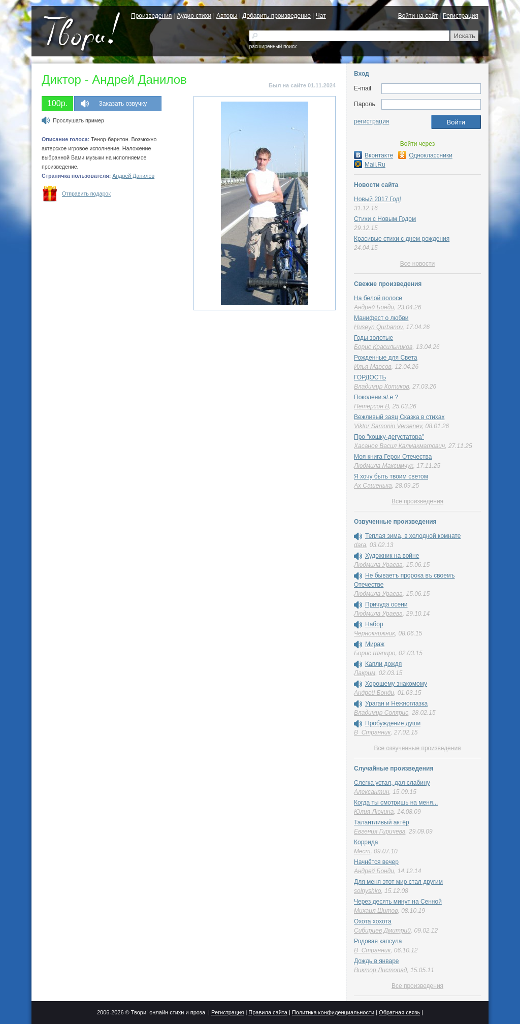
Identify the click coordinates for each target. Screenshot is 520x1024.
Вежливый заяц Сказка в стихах (399, 417)
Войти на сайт (418, 15)
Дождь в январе (376, 961)
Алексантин (371, 791)
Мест (362, 851)
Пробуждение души (392, 723)
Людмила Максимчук (383, 465)
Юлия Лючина (374, 811)
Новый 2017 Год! (377, 199)
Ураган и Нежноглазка (396, 703)
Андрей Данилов (133, 176)
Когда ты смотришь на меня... (396, 802)
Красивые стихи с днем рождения (401, 238)
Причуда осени (386, 604)
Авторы (226, 15)
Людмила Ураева (378, 564)
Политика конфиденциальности (333, 1012)
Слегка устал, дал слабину (392, 782)
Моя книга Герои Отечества (393, 456)
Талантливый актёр (381, 822)
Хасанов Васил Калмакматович (399, 446)
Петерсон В (371, 406)
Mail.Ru (369, 164)
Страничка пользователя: (76, 176)
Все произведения (417, 501)
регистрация (371, 121)
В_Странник (372, 732)
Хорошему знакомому (396, 683)
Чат (321, 15)
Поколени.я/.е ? (376, 397)
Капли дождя (383, 663)
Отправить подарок (86, 193)
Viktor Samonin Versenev (388, 426)
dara (360, 545)
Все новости (417, 263)
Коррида (366, 842)
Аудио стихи (194, 15)
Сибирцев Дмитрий (382, 930)
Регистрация (460, 15)
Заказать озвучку (123, 103)
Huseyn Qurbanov (378, 327)
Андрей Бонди (374, 307)
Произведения (151, 15)
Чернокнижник (374, 633)
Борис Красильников (383, 346)
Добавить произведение (276, 15)
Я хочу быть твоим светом (391, 476)
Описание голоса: (65, 139)
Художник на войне (392, 555)
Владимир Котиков (381, 386)
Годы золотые (373, 337)
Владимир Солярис (381, 712)
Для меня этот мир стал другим (398, 881)
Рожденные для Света (385, 357)
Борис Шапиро (374, 653)
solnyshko (367, 890)
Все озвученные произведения (417, 748)
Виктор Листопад (380, 970)
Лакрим (364, 673)
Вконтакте (373, 155)
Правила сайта (267, 1012)
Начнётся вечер (376, 862)
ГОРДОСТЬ (370, 377)
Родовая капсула (378, 941)
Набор (374, 624)
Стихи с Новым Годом (385, 218)
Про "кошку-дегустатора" (389, 436)
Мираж (374, 644)
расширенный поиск (273, 46)
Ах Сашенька (373, 485)
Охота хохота (373, 921)
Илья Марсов (373, 366)
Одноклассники (425, 155)
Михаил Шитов (376, 910)
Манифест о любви (381, 318)
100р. (57, 103)
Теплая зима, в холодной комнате (413, 535)
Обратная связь (399, 1012)
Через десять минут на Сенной (398, 901)
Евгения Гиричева (379, 831)
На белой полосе (378, 298)
